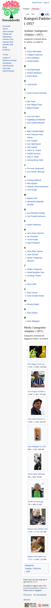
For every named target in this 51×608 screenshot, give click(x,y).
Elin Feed (31, 101)
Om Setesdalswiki (39, 595)
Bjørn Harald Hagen (35, 131)
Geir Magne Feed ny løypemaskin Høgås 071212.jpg (38, 364)
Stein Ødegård (33, 321)
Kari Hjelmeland (34, 144)
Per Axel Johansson (35, 168)
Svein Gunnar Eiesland (37, 93)
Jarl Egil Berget (33, 70)
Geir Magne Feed (34, 105)
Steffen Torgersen (34, 269)
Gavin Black (32, 76)
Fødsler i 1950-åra (33, 568)
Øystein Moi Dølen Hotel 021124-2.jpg (38, 557)
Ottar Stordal (32, 254)
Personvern (27, 595)
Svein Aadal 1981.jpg (36, 474)
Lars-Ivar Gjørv (33, 116)
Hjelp (46, 14)
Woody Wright (33, 304)
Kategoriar (29, 565)
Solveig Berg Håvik (35, 160)
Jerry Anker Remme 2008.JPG (38, 419)
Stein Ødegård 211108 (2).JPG (38, 447)
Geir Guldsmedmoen (36, 123)
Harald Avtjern (33, 61)
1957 (28, 571)
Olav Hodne (32, 147)
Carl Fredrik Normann (36, 216)
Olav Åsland (32, 313)
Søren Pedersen (34, 225)
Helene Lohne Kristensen (37, 186)
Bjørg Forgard (33, 108)
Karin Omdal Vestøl (35, 296)
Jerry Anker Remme (35, 233)
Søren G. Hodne (34, 150)
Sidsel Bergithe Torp (35, 272)
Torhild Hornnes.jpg (35, 502)
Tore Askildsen (33, 58)
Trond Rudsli (32, 239)
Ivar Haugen (32, 141)
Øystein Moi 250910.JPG (37, 529)
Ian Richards (32, 236)
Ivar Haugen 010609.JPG (38, 392)
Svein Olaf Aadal (34, 51)
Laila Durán (32, 84)
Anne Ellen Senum (35, 251)
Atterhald (26, 600)
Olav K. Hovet (33, 157)
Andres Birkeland (34, 73)
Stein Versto (32, 293)
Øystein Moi (32, 198)
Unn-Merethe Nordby (36, 213)
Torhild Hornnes (33, 153)
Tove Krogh (32, 190)
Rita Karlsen (32, 183)
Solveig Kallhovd (34, 180)
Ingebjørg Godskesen (36, 120)
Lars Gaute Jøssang (35, 172)
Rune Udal (31, 284)
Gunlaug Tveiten (34, 276)
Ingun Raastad (33, 243)
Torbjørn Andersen (35, 55)
